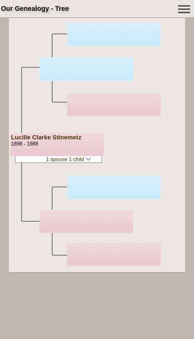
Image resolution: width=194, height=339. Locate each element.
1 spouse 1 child (68, 159)
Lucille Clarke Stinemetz (46, 137)
